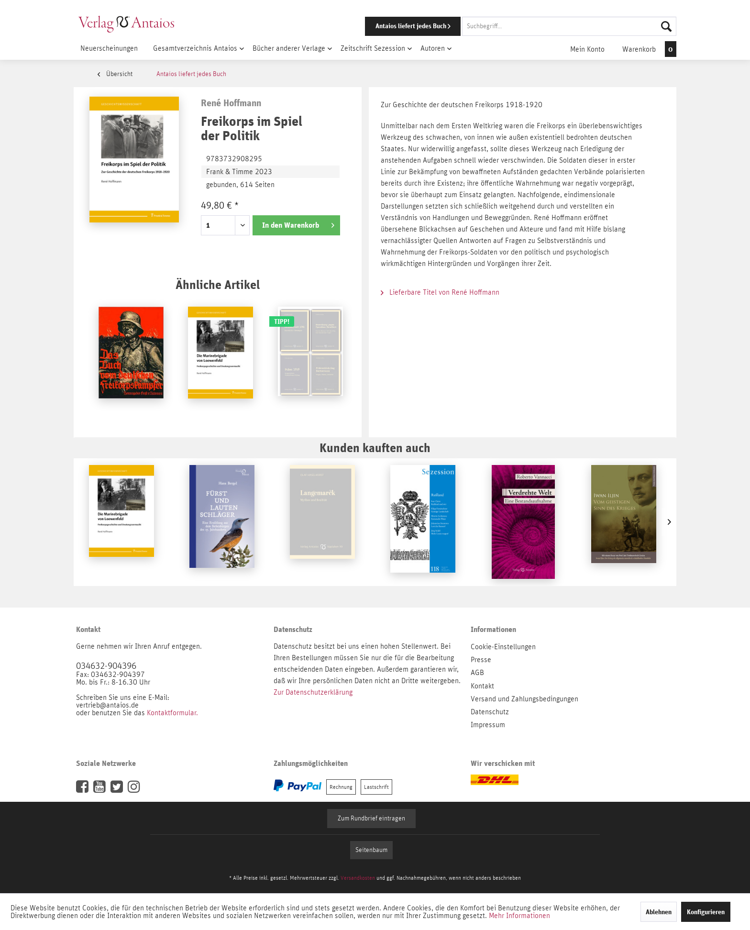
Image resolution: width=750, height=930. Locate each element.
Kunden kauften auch (375, 447)
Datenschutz (490, 712)
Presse (481, 660)
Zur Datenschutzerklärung (313, 692)
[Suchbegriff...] (569, 26)
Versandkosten (358, 878)
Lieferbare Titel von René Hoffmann (440, 292)
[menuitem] (507, 26)
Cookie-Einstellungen (503, 647)
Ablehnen (659, 912)
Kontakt (482, 686)
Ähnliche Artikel (218, 284)
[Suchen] (666, 26)
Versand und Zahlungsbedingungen (524, 699)
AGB (477, 672)
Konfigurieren (706, 912)
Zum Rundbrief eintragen (371, 818)
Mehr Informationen (519, 915)
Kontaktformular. (172, 713)
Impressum (488, 725)
